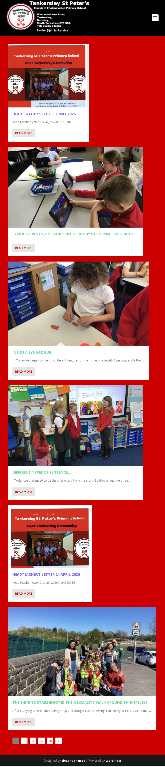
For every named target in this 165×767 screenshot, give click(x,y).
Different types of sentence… (41, 473)
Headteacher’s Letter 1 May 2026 (44, 114)
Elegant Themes (73, 761)
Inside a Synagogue (31, 353)
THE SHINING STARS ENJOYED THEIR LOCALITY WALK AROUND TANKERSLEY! (79, 703)
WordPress (113, 761)
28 (50, 741)
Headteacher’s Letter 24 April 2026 (46, 575)
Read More (23, 134)
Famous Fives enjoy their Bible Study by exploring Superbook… (74, 234)
